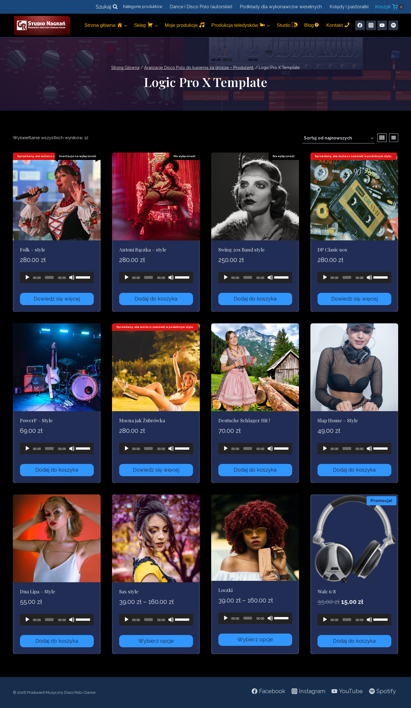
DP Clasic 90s (332, 249)
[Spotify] (393, 25)
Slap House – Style (338, 420)
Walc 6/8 (327, 591)
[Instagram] (371, 25)
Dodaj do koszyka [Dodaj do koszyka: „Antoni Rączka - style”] (156, 299)
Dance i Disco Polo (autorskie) (201, 6)
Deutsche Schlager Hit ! (244, 420)
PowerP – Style (36, 420)
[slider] (49, 277)
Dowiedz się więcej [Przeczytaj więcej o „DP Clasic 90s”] (354, 299)
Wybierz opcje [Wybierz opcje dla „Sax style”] (156, 641)
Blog (312, 25)
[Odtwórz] (27, 277)
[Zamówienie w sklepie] (338, 138)
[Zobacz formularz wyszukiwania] (106, 7)
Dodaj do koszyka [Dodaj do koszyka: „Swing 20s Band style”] (255, 299)
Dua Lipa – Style (37, 591)
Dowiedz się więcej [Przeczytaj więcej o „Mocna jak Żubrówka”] (156, 470)
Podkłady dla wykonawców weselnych (281, 6)
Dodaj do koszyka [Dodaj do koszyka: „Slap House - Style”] (354, 470)
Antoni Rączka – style (142, 249)
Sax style (129, 591)
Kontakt (338, 25)
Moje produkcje (185, 25)
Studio (287, 25)
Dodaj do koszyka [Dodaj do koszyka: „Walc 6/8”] (354, 641)
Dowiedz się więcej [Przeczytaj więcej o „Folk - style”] (57, 299)
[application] (57, 277)
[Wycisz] (72, 277)
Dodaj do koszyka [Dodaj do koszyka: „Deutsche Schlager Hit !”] (255, 470)
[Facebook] (360, 25)
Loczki (225, 590)
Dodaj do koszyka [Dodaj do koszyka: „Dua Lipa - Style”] (56, 641)
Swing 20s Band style (241, 249)
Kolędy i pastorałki (349, 6)
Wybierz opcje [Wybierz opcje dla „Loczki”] (255, 639)
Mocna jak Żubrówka (142, 420)
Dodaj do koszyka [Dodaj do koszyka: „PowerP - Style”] (56, 470)
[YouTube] (382, 25)
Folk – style (32, 249)
